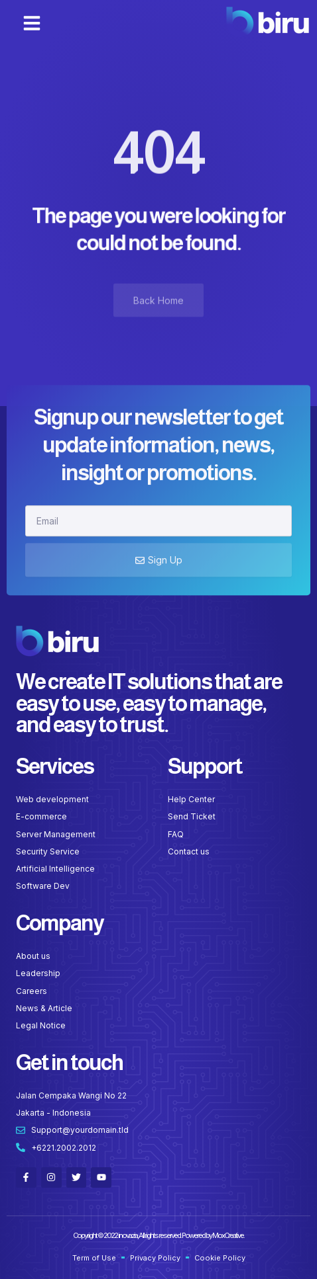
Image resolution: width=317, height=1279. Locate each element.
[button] (32, 23)
